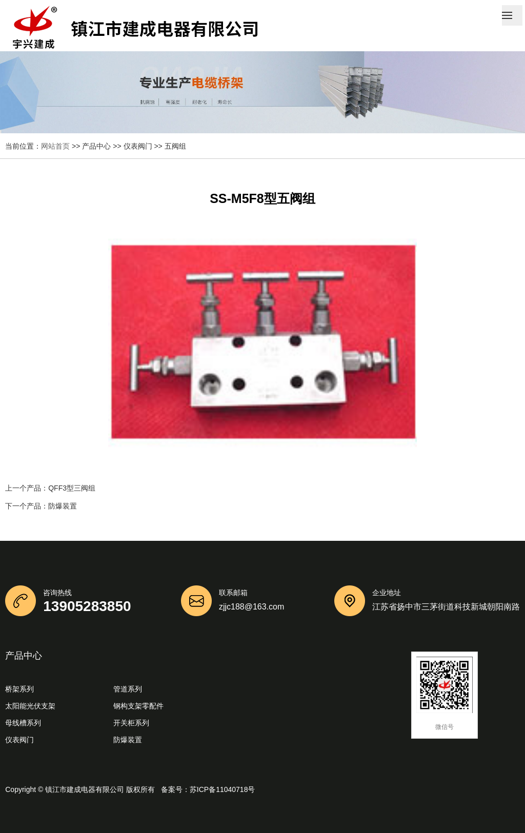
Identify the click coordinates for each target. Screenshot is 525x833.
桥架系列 (19, 689)
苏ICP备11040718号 (222, 789)
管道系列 (127, 689)
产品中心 (96, 146)
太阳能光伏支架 (30, 706)
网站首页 (55, 146)
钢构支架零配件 (138, 706)
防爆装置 (62, 506)
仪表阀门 (19, 740)
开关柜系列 (131, 723)
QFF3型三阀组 (71, 488)
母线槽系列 (23, 723)
